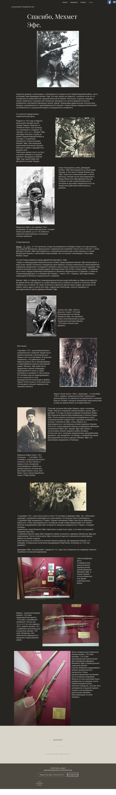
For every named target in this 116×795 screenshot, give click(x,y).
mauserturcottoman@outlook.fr (58, 754)
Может (19, 247)
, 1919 (28, 247)
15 (24, 247)
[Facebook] (109, 2)
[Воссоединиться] (72, 775)
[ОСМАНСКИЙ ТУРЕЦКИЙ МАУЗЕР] (22, 7)
